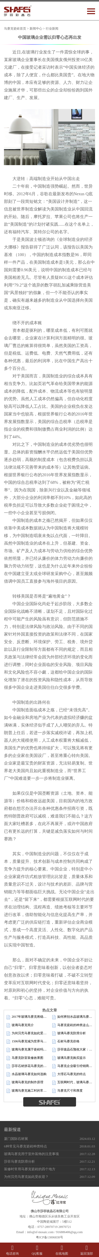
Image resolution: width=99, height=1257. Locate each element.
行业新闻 (52, 28)
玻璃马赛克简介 (20, 1025)
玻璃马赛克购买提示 (69, 1058)
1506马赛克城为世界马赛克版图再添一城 (27, 1041)
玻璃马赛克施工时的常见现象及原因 (27, 1091)
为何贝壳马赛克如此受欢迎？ (27, 1033)
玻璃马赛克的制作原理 (25, 1082)
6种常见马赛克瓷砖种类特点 (25, 1146)
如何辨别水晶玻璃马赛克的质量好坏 (72, 1017)
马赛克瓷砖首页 (15, 28)
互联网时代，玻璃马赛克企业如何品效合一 (72, 1082)
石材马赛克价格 (65, 1041)
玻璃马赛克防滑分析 (69, 1033)
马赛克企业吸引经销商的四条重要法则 (72, 1066)
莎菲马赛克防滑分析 (19, 1161)
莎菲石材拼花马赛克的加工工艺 (27, 1066)
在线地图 (62, 1250)
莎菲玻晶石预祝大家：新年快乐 (72, 1050)
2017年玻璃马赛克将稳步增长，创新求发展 (27, 1017)
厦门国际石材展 (16, 1139)
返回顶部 (86, 1250)
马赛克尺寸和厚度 (67, 1091)
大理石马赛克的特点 (69, 1074)
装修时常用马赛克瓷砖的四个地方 (29, 1169)
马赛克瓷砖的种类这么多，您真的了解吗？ (72, 1025)
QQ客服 (37, 1250)
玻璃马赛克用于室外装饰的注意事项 (31, 1154)
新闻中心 (36, 28)
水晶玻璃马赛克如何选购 (26, 1074)
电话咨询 (12, 1250)
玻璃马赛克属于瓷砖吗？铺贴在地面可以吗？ (27, 1050)
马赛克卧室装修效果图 (25, 1058)
